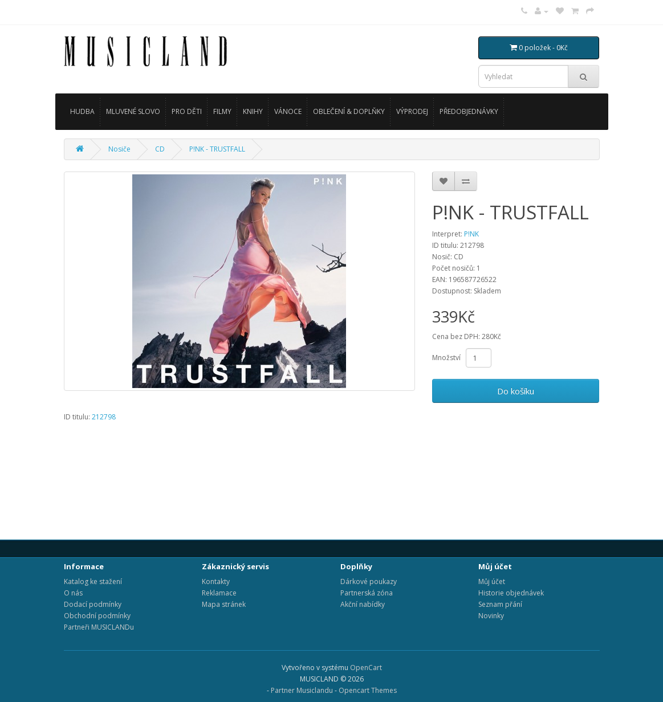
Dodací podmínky (92, 604)
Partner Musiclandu (302, 690)
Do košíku (515, 391)
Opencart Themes (368, 690)
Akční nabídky (362, 604)
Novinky (491, 616)
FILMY (222, 111)
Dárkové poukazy (368, 581)
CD (160, 149)
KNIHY (253, 111)
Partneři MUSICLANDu (99, 627)
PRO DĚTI (187, 111)
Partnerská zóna (366, 593)
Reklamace (219, 593)
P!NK (471, 234)
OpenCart (366, 667)
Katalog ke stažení (93, 581)
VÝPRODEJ (412, 111)
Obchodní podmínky (97, 616)
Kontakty (216, 581)
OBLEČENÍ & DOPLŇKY (349, 111)
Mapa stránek (224, 604)
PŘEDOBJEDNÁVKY (469, 111)
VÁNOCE (288, 111)
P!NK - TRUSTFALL (217, 149)
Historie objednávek (511, 593)
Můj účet (491, 581)
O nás (73, 593)
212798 (104, 417)
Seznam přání (500, 604)
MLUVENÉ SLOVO (133, 111)
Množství (446, 357)
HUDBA (82, 111)
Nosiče (119, 149)
